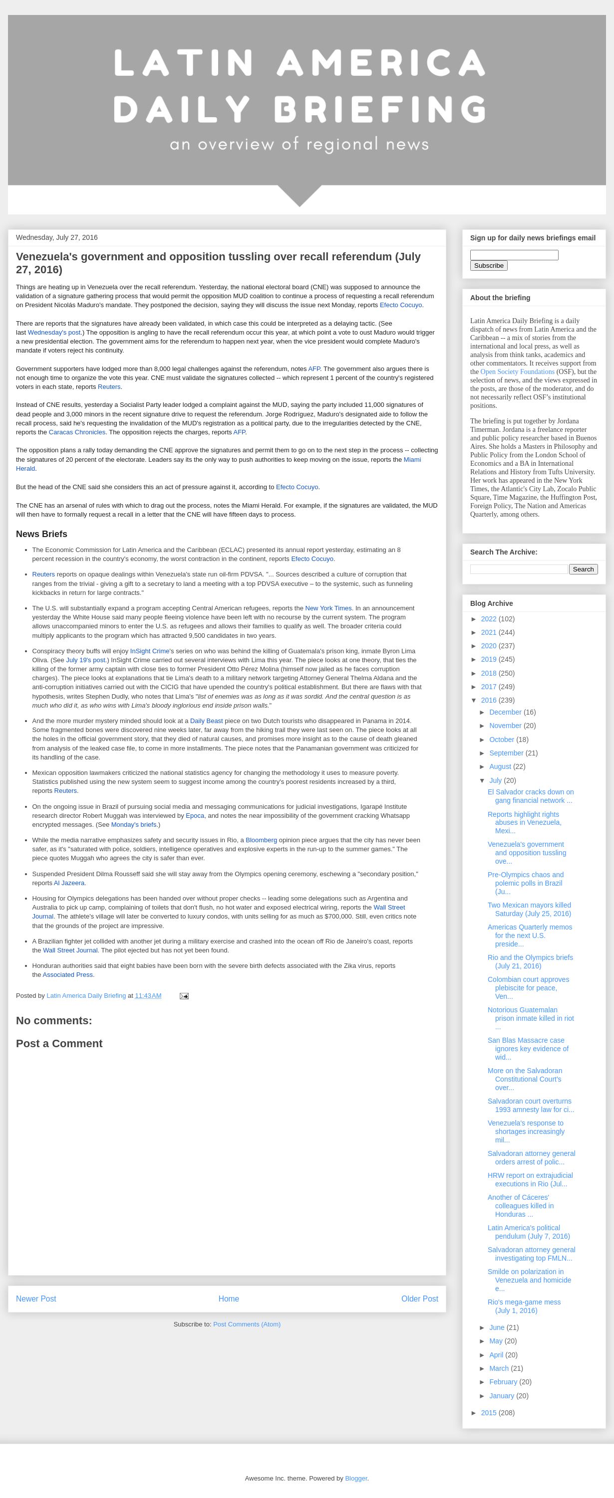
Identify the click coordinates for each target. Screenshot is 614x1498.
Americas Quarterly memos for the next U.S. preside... (530, 935)
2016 (490, 700)
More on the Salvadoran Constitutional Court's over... (525, 1079)
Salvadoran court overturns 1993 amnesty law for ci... (531, 1105)
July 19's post (85, 660)
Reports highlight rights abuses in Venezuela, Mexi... (525, 822)
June (497, 1327)
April (497, 1355)
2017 (490, 687)
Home (229, 1299)
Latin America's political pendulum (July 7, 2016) (529, 1232)
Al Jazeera (69, 883)
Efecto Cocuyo (401, 305)
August (501, 766)
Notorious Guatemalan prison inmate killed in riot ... (531, 1018)
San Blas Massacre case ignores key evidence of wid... (528, 1048)
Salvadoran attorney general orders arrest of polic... (532, 1157)
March (500, 1368)
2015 (490, 1413)
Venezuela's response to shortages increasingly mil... (526, 1131)
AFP (314, 369)
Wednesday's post (54, 332)
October (502, 740)
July (496, 780)
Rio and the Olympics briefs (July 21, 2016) (530, 961)
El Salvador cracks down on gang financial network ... (531, 796)
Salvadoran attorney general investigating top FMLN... (532, 1254)
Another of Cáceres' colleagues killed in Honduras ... (521, 1205)
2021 (490, 632)
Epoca (195, 815)
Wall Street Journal (70, 950)
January (502, 1396)
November (506, 726)
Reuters (109, 386)
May (496, 1341)
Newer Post (36, 1299)
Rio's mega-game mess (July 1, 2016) (524, 1306)
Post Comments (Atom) (247, 1324)
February (504, 1382)
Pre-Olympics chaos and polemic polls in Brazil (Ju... (526, 883)
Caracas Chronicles (77, 432)
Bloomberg (261, 840)
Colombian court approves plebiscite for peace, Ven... (528, 987)
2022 (490, 619)
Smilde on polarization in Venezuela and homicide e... (530, 1280)
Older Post (419, 1299)
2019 (490, 659)
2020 (490, 646)
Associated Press (67, 974)
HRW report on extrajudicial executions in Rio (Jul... (530, 1179)
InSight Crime (150, 651)
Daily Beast (206, 721)
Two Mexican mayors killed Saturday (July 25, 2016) (530, 909)
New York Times (329, 608)
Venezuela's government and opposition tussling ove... (527, 852)
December (506, 712)
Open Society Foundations (518, 371)
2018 (490, 673)
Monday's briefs (134, 824)
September (507, 753)
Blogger (356, 1478)
